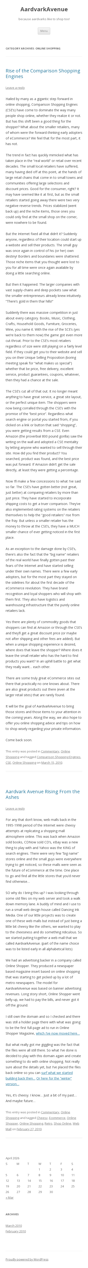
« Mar (10, 1197)
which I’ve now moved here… (58, 1033)
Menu (44, 31)
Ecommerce (57, 1118)
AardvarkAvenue (44, 9)
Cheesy (42, 1118)
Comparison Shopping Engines (58, 757)
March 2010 (14, 1225)
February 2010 (16, 1231)
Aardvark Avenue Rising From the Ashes (43, 794)
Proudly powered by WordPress (27, 1259)
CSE (8, 762)
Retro (48, 1123)
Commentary (50, 751)
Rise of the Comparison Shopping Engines (43, 73)
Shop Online (62, 1123)
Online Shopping (24, 762)
